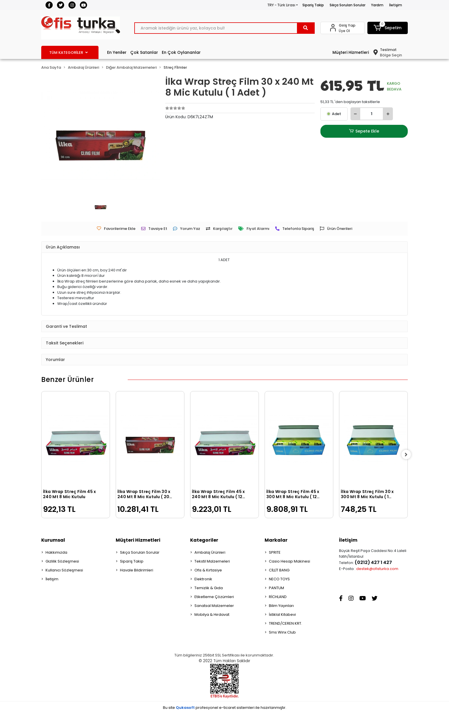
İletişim (395, 5)
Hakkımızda (56, 552)
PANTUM (276, 588)
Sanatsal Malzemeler (214, 605)
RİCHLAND (278, 596)
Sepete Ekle (364, 131)
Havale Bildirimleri (136, 570)
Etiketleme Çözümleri (214, 596)
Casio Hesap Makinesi (289, 561)
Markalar (276, 540)
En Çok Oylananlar (181, 52)
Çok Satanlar (144, 52)
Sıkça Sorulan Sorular (347, 5)
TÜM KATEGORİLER (68, 52)
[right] (408, 454)
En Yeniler (117, 52)
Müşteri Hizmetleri (350, 52)
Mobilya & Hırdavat (211, 614)
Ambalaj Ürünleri (209, 552)
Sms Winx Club (282, 632)
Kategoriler (204, 540)
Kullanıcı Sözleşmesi (64, 570)
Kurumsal (53, 540)
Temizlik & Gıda (208, 588)
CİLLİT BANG (279, 570)
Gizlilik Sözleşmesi (62, 561)
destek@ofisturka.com (377, 568)
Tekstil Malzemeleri (212, 561)
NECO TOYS (279, 579)
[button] (387, 28)
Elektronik (203, 579)
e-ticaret (227, 707)
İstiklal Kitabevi (282, 614)
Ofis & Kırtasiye (208, 570)
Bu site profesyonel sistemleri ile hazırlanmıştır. (224, 707)
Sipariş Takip (313, 5)
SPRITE (275, 552)
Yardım (377, 5)
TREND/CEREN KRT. (285, 623)
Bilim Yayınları (281, 605)
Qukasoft (185, 707)
